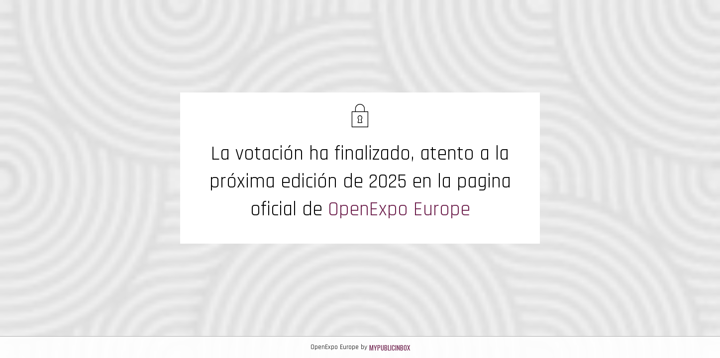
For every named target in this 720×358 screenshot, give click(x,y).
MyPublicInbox (389, 348)
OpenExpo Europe (399, 209)
